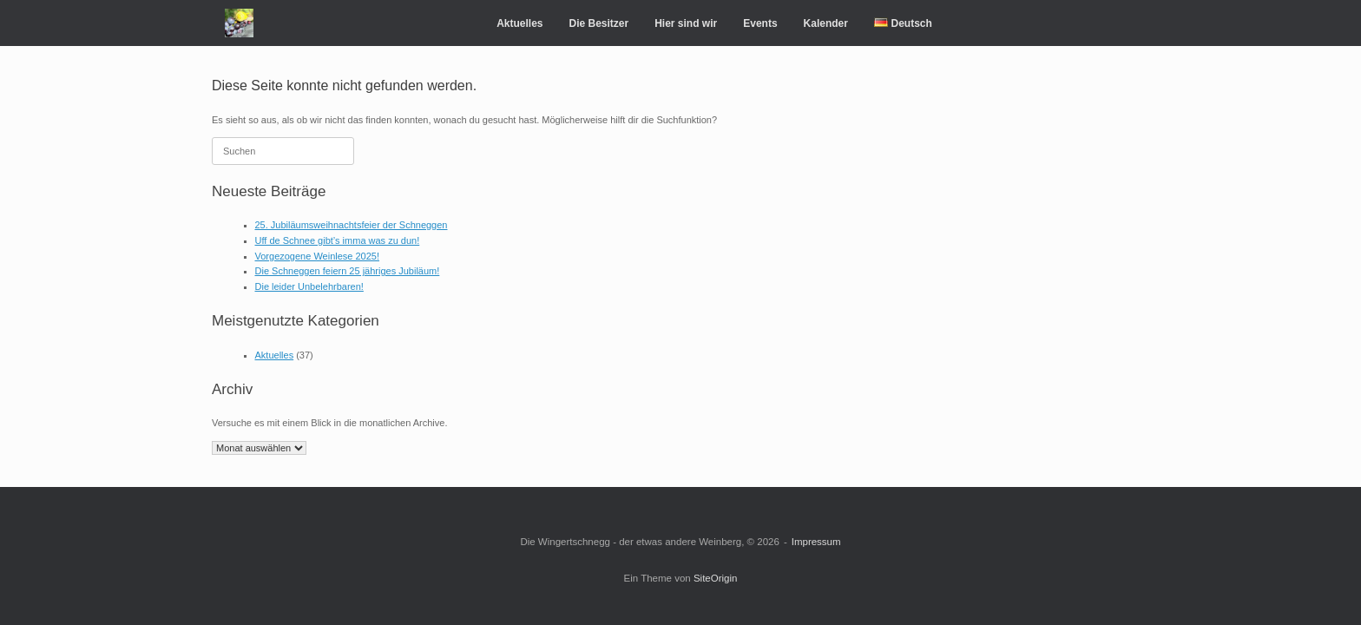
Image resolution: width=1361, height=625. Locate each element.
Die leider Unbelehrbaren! (309, 286)
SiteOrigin (716, 578)
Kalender (826, 23)
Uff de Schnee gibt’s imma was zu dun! (337, 240)
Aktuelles (519, 23)
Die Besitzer (598, 23)
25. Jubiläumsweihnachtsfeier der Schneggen (351, 225)
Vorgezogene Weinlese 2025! (317, 256)
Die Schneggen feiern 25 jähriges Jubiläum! (347, 271)
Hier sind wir (685, 23)
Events (760, 23)
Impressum (816, 541)
